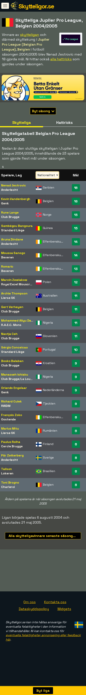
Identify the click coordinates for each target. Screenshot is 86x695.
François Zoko (11, 415)
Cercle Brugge (12, 446)
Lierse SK (8, 298)
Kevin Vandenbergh (15, 199)
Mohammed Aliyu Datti (17, 320)
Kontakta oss (55, 607)
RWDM (5, 406)
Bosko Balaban (12, 361)
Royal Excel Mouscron (17, 284)
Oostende (8, 419)
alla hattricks (61, 59)
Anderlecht (9, 190)
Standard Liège (12, 230)
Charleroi (8, 487)
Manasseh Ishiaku (14, 374)
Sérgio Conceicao (14, 347)
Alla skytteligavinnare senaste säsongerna (44, 536)
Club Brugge (10, 217)
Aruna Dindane (12, 239)
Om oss (29, 607)
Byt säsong (43, 111)
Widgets (64, 613)
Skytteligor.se (36, 6)
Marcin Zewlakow (14, 280)
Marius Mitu (10, 429)
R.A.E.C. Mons (11, 325)
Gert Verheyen (12, 307)
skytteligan (29, 34)
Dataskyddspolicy (34, 613)
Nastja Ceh (9, 334)
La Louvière (29, 379)
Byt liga (42, 690)
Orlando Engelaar (14, 388)
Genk (5, 203)
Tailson (6, 469)
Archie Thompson (14, 293)
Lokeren (7, 473)
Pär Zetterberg (12, 455)
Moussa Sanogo (13, 253)
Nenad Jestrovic (13, 185)
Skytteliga (21, 122)
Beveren (7, 257)
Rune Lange (10, 212)
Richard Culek (11, 401)
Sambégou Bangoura (17, 226)
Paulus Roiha (10, 442)
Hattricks (64, 122)
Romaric (7, 266)
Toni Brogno (10, 483)
